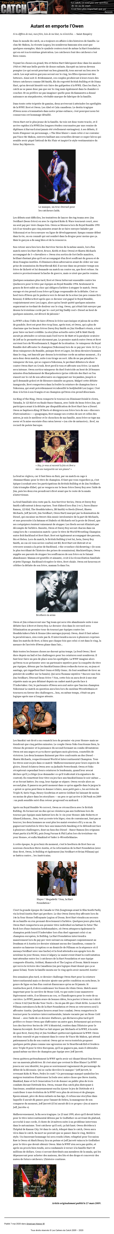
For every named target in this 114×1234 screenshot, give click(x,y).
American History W (35, 1224)
